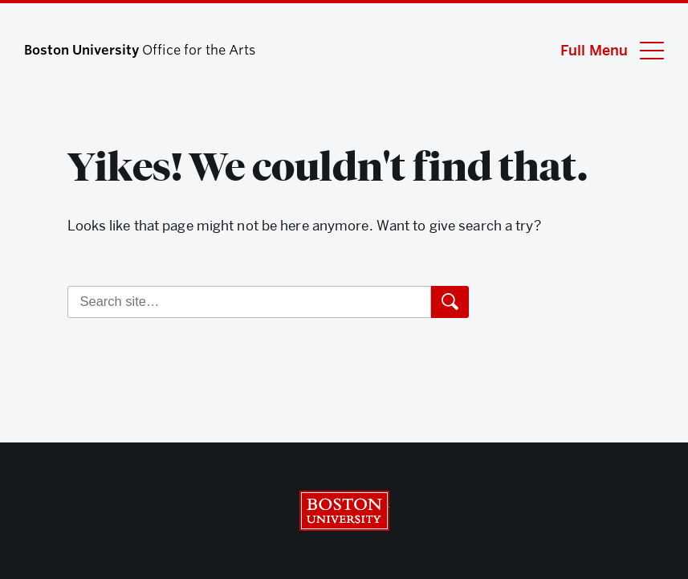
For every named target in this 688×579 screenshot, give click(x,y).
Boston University (344, 511)
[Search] (249, 302)
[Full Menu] (602, 50)
